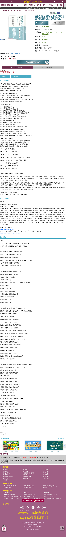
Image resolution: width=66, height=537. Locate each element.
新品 (11, 5)
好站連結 (6, 480)
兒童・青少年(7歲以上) (50, 486)
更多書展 (61, 438)
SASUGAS (45, 26)
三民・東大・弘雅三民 (10, 486)
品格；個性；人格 (15, 53)
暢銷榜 (3, 5)
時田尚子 (45, 39)
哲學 (26, 10)
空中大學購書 (27, 476)
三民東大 (33, 5)
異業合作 (6, 478)
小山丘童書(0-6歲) (28, 486)
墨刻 (43, 36)
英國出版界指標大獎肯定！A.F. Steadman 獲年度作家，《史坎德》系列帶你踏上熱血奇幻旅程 (47, 8)
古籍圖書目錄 (7, 487)
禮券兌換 (6, 471)
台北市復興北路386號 (9, 494)
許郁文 (44, 42)
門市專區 (25, 469)
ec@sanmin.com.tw (15, 498)
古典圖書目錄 (27, 487)
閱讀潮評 (25, 478)
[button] (64, 446)
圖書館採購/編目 (8, 476)
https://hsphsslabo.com (7, 229)
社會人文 (20, 10)
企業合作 (46, 476)
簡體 (26, 5)
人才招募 (46, 469)
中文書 (13, 10)
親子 (45, 5)
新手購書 (6, 474)
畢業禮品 (45, 487)
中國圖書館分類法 (28, 473)
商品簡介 (5, 76)
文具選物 (52, 5)
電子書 (40, 5)
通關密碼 (25, 474)
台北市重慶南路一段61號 (50, 494)
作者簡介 (15, 76)
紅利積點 (25, 471)
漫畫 (57, 5)
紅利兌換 (46, 478)
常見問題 (46, 473)
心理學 (32, 10)
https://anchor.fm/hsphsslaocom (10, 233)
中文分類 (46, 471)
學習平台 (46, 474)
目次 (26, 76)
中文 (16, 5)
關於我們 (6, 469)
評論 (52, 13)
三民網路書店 (5, 10)
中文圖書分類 (5, 53)
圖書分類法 (6, 473)
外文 (21, 5)
